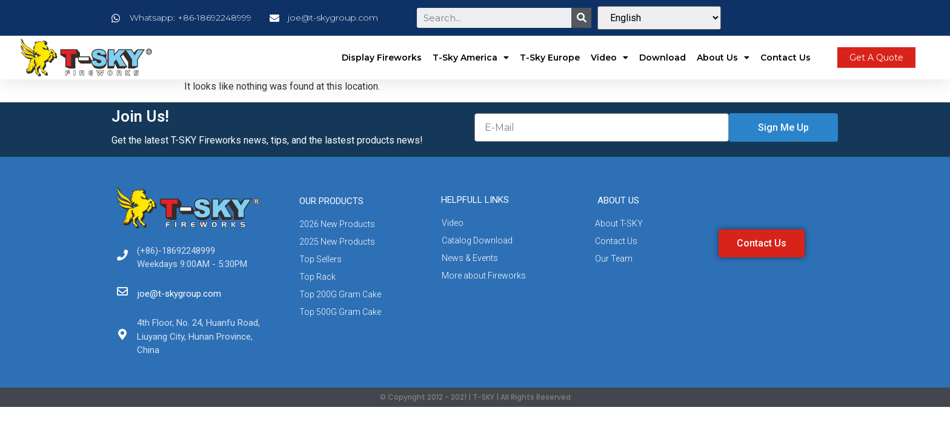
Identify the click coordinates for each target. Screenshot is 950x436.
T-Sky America (471, 57)
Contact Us (785, 57)
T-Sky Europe (550, 57)
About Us (723, 57)
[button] (876, 57)
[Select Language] (659, 18)
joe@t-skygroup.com (179, 293)
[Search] (581, 18)
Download (662, 57)
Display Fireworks (382, 57)
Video (609, 57)
